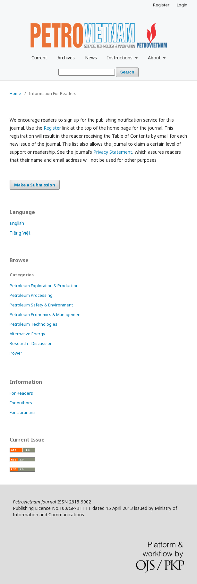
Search (127, 72)
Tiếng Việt (20, 233)
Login (182, 5)
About (155, 58)
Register (161, 5)
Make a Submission (34, 185)
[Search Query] (86, 72)
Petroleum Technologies (33, 324)
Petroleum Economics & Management (46, 314)
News (91, 58)
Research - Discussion (31, 343)
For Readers (21, 393)
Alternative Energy (27, 334)
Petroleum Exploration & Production (44, 285)
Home (15, 93)
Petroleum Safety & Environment (41, 305)
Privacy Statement (112, 152)
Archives (66, 58)
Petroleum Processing (31, 295)
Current (39, 58)
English (17, 223)
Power (16, 353)
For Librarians (23, 412)
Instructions (120, 58)
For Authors (21, 403)
